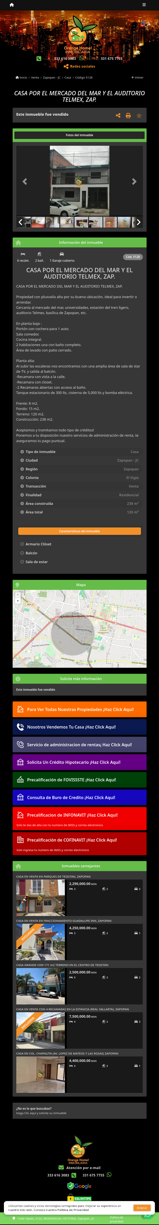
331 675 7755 (112, 58)
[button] (25, 181)
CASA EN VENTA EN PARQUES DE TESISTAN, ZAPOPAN (53, 876)
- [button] (18, 601)
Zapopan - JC (52, 77)
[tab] (31, 135)
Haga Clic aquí (26, 1113)
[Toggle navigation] (144, 5)
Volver (137, 77)
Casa (67, 77)
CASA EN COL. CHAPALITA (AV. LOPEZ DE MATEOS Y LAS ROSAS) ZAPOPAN (67, 1053)
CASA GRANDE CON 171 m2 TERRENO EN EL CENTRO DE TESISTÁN (62, 965)
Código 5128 (83, 77)
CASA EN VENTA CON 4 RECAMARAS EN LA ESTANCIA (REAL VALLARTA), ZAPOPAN (72, 1009)
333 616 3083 (65, 58)
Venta (35, 77)
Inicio (21, 77)
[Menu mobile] (12, 5)
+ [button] (18, 595)
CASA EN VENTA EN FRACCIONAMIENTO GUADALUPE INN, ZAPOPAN (64, 921)
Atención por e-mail (79, 1168)
